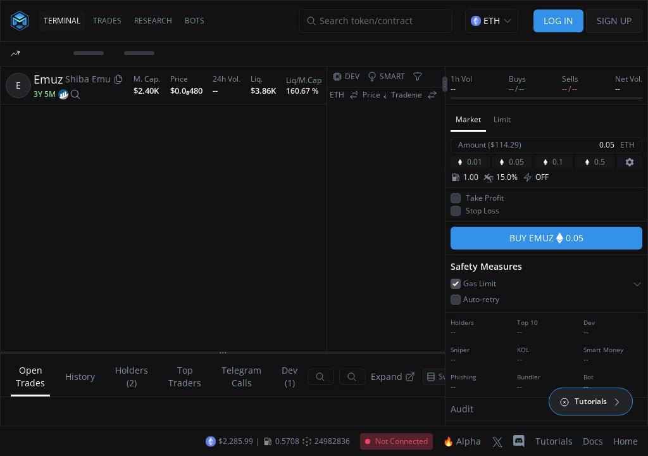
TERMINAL (62, 20)
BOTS (194, 20)
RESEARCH (153, 20)
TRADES (107, 20)
